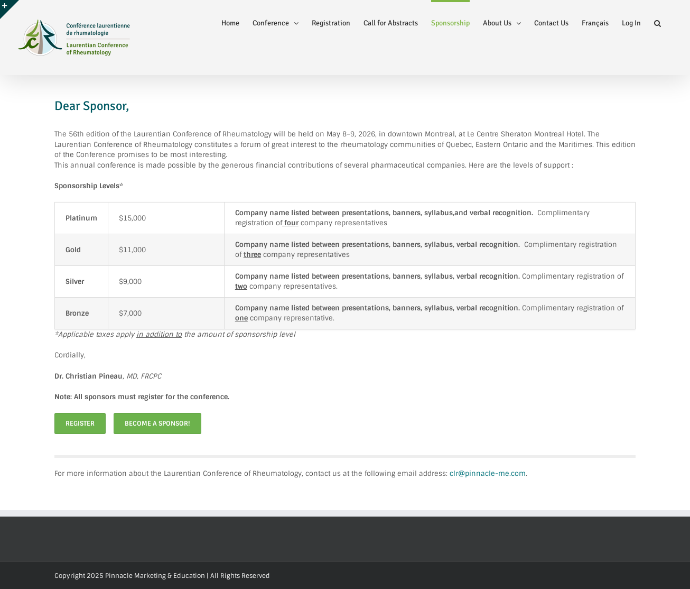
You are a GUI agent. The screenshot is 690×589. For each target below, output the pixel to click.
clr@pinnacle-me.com (488, 473)
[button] (657, 22)
